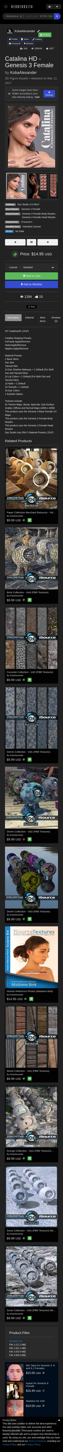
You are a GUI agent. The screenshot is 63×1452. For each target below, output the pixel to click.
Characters (26, 222)
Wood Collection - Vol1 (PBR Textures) (28, 1070)
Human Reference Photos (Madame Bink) (30, 991)
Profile (13, 39)
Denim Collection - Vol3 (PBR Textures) (28, 911)
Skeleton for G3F (35, 1401)
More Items (43, 319)
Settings (49, 93)
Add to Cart (31, 275)
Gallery (37, 39)
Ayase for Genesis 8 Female (37, 1384)
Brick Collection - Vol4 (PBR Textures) (28, 592)
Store (25, 39)
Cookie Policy (9, 1444)
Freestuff (14, 43)
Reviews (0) (56, 319)
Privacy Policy (33, 1444)
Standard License (32, 226)
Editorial (29, 317)
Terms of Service (37, 1441)
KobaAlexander (23, 72)
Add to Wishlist (31, 284)
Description (13, 317)
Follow (45, 34)
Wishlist (28, 43)
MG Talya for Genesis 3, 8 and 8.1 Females (40, 1367)
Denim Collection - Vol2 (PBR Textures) (28, 831)
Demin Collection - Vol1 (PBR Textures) (28, 751)
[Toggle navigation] (6, 6)
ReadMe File (15, 1341)
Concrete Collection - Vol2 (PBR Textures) (30, 672)
